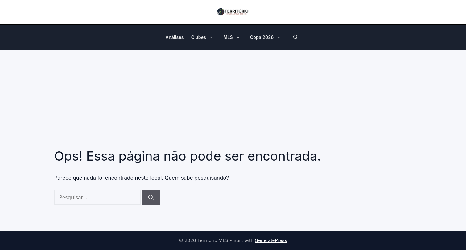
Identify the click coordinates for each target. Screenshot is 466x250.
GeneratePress (271, 240)
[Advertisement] (233, 96)
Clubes (205, 37)
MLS (234, 37)
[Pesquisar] (151, 197)
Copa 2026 (268, 37)
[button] (213, 37)
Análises (175, 37)
